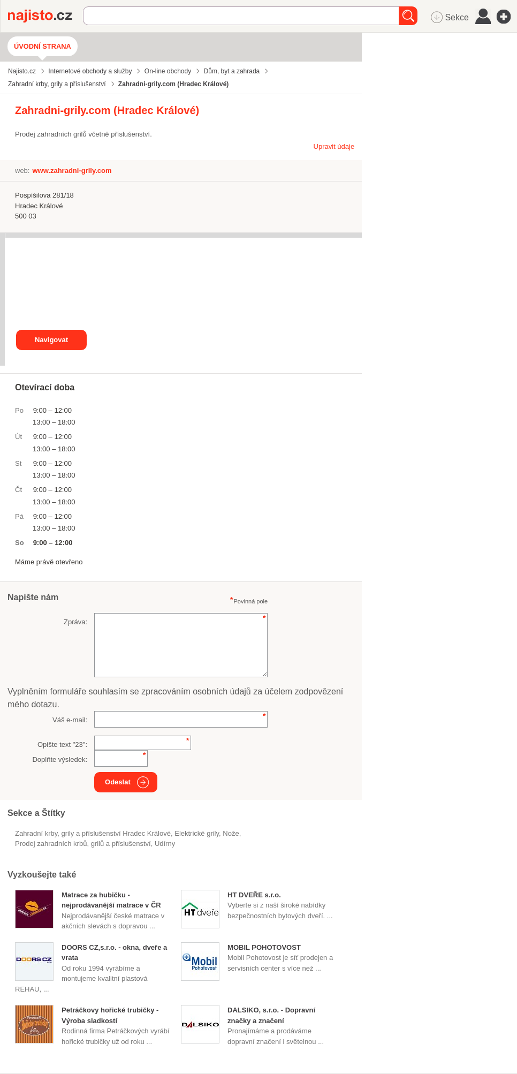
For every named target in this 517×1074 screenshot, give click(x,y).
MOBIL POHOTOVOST (264, 947)
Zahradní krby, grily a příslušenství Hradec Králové (93, 833)
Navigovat (51, 340)
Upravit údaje (334, 146)
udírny (165, 843)
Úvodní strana (42, 46)
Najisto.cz (45, 16)
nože (231, 833)
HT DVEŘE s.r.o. (254, 895)
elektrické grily (196, 833)
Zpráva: (75, 622)
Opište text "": (62, 744)
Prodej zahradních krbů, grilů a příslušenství (83, 843)
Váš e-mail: (69, 720)
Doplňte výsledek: (59, 759)
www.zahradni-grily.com (71, 171)
